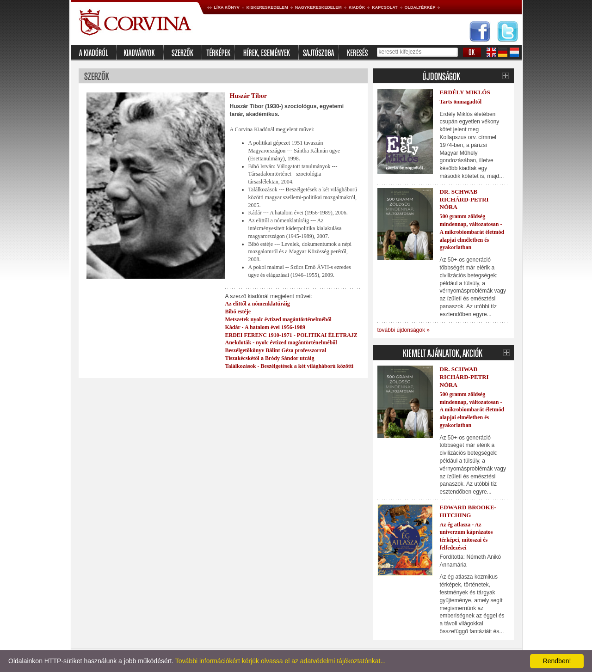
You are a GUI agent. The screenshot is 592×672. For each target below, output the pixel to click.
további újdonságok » (403, 330)
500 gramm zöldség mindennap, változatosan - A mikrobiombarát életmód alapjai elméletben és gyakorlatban (472, 231)
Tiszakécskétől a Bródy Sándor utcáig (269, 358)
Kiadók (357, 7)
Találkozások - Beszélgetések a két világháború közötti (289, 366)
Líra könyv (227, 7)
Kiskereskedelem (267, 7)
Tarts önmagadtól (461, 101)
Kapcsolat (384, 7)
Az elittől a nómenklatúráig (257, 303)
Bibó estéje (238, 311)
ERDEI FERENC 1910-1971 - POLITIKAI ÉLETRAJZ (291, 335)
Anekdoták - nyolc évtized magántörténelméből (281, 342)
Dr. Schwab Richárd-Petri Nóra (464, 199)
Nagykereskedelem (318, 7)
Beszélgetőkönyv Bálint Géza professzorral (276, 350)
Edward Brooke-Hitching (468, 511)
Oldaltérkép (420, 7)
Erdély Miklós (465, 92)
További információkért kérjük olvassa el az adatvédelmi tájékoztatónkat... (280, 661)
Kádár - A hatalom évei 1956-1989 (265, 327)
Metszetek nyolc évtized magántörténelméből (278, 319)
